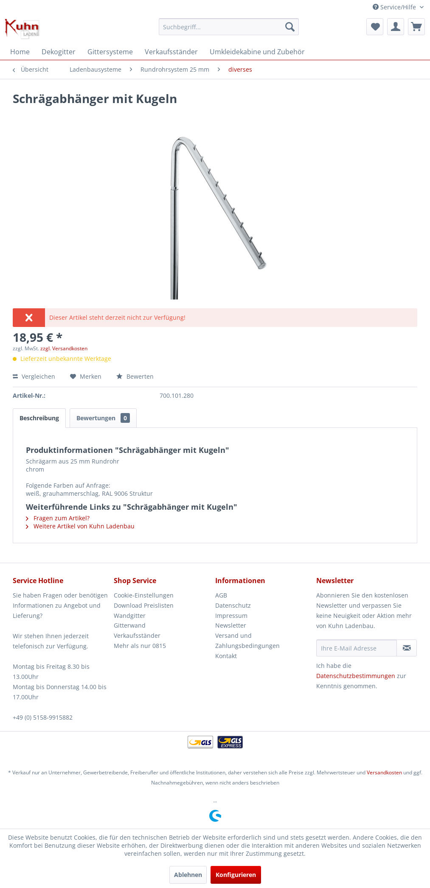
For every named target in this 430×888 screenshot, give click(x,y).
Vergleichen (34, 376)
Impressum (231, 616)
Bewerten (135, 376)
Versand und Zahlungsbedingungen (247, 640)
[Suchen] (290, 26)
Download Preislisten (144, 605)
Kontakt (226, 656)
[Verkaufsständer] (171, 52)
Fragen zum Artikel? (58, 518)
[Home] (20, 52)
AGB (221, 595)
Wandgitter (130, 616)
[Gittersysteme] (110, 52)
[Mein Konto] (395, 26)
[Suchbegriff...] (228, 26)
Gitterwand (130, 625)
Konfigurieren (236, 875)
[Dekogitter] (59, 52)
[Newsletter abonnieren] (406, 647)
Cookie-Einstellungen (144, 595)
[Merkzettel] (374, 26)
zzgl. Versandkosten (63, 348)
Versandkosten (384, 772)
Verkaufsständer (137, 635)
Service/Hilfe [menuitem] (395, 7)
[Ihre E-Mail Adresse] (356, 647)
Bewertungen (103, 418)
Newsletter (230, 625)
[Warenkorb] (416, 26)
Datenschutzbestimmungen (355, 676)
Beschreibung (39, 418)
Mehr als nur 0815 (140, 646)
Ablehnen (188, 875)
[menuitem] (228, 26)
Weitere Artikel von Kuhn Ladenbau (80, 526)
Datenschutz (233, 605)
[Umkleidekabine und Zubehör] (257, 52)
